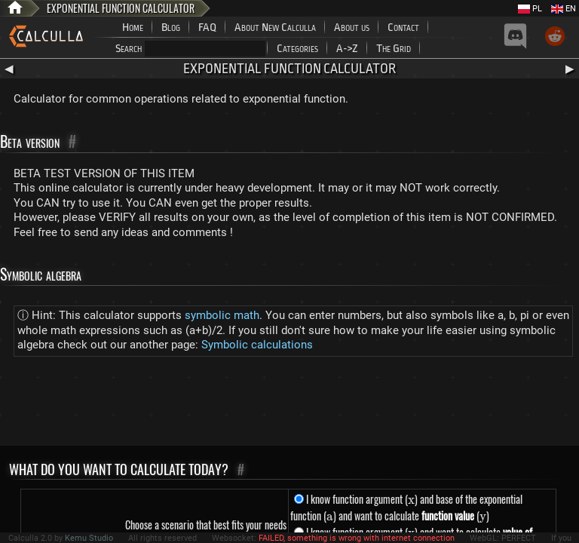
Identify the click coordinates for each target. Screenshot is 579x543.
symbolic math (222, 315)
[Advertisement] (289, 404)
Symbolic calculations (257, 344)
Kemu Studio (89, 538)
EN (563, 9)
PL (530, 9)
